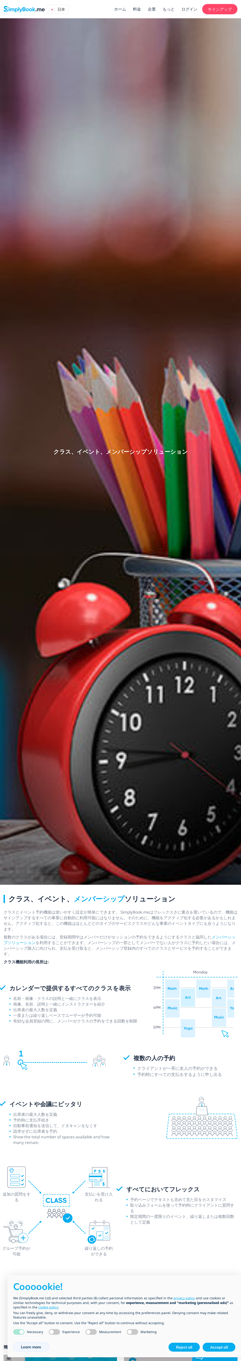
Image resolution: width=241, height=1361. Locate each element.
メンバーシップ (99, 898)
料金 (137, 9)
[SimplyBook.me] (24, 8)
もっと (169, 9)
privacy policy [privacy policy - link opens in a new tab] (184, 1298)
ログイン (189, 9)
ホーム (120, 9)
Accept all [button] (219, 1347)
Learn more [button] (31, 1347)
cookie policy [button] (48, 1307)
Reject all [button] (184, 1347)
